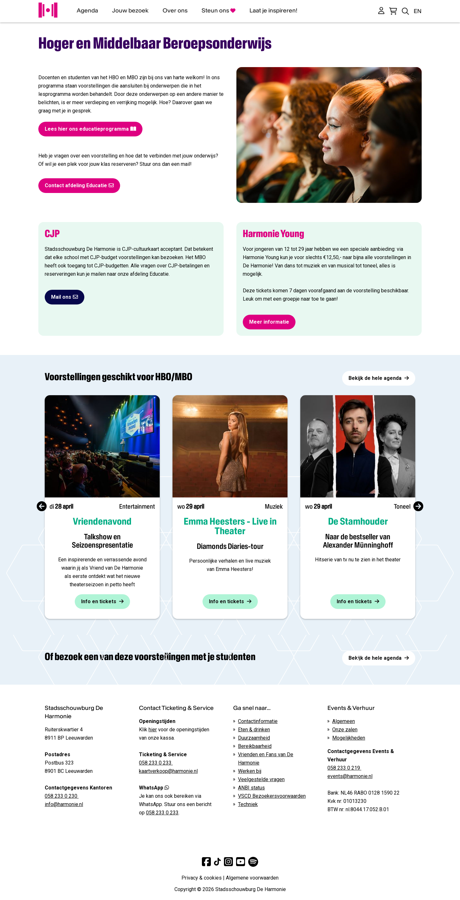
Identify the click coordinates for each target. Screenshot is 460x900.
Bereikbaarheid (255, 746)
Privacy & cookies (201, 878)
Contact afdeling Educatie (79, 185)
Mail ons (64, 297)
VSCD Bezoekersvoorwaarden (272, 796)
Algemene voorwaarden (252, 878)
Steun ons (218, 10)
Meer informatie (269, 322)
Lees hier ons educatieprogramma (90, 129)
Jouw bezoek (130, 10)
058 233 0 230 (62, 796)
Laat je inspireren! (273, 10)
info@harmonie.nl (64, 804)
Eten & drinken (254, 730)
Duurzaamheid (254, 738)
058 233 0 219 (344, 768)
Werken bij (249, 771)
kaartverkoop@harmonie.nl (168, 771)
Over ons (175, 10)
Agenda (87, 10)
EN (418, 11)
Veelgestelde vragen (261, 779)
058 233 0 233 (162, 813)
